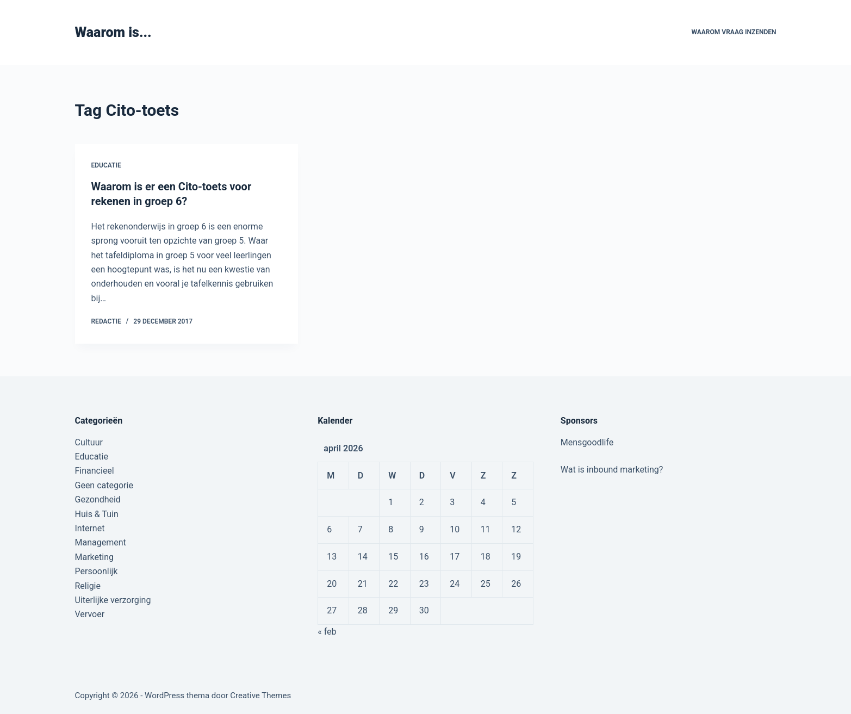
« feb (327, 630)
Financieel (94, 470)
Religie (88, 585)
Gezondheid (98, 498)
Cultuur (89, 441)
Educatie (106, 165)
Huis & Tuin (97, 513)
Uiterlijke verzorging (113, 599)
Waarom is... (113, 32)
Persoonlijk (96, 570)
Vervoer (90, 613)
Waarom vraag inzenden (733, 32)
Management (100, 541)
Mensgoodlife (587, 441)
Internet (90, 527)
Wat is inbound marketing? (612, 468)
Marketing (94, 556)
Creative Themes (260, 695)
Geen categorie (104, 484)
